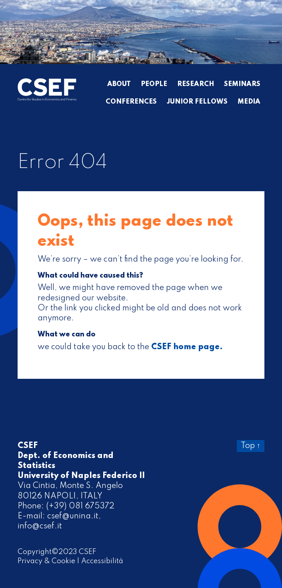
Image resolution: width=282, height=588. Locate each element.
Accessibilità (102, 561)
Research (195, 84)
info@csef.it (40, 526)
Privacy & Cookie (46, 561)
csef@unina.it (72, 516)
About (119, 84)
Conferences (131, 102)
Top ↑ (250, 446)
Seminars (242, 84)
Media (249, 102)
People (154, 84)
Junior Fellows (197, 102)
